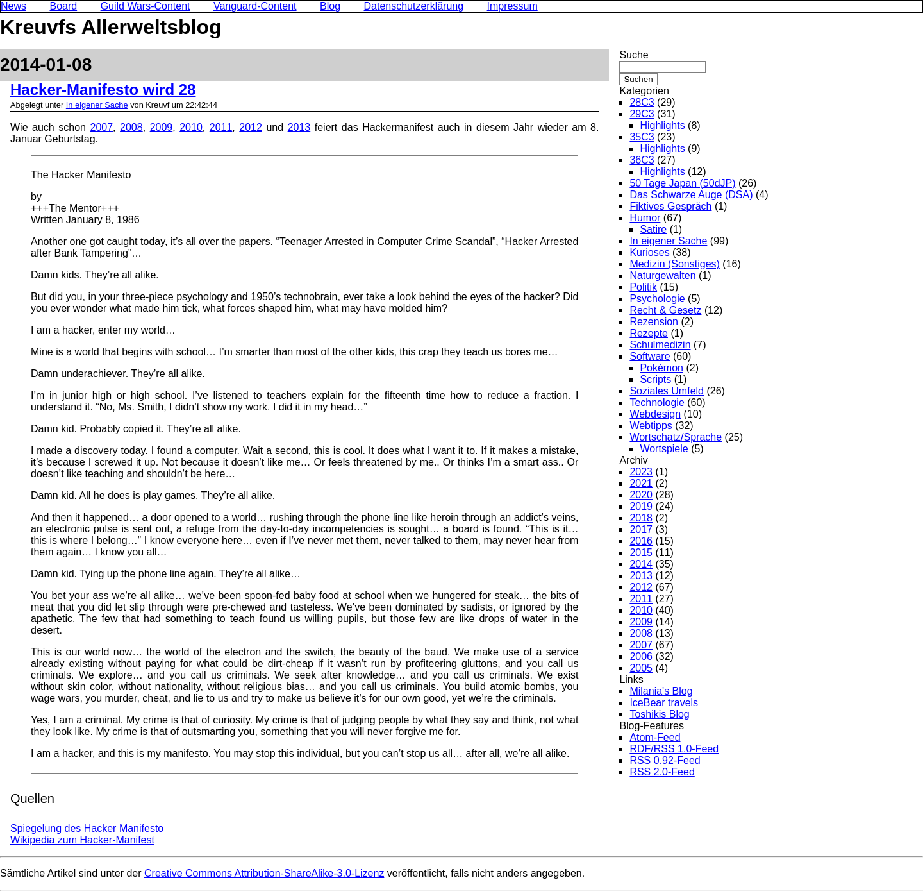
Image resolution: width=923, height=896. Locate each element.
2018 (641, 517)
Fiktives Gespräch (670, 206)
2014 (641, 564)
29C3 (641, 113)
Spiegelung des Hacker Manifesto (86, 828)
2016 (641, 541)
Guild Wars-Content (145, 6)
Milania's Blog (660, 691)
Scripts (655, 379)
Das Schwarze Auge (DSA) (691, 194)
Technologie (656, 402)
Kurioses (649, 252)
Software (649, 356)
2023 (641, 471)
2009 (161, 127)
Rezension (653, 321)
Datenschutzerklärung (414, 6)
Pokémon (661, 367)
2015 (641, 552)
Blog (330, 6)
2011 (221, 127)
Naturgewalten (662, 275)
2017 (641, 529)
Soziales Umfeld (666, 390)
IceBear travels (663, 702)
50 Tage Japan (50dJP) (682, 183)
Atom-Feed (654, 737)
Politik (643, 287)
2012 (250, 127)
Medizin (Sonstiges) (674, 263)
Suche (633, 54)
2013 (299, 127)
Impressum (512, 6)
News (13, 6)
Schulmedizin (659, 344)
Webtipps (650, 425)
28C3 (641, 102)
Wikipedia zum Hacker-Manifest (82, 839)
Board (63, 6)
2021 (641, 483)
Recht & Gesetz (665, 310)
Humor (644, 217)
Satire (653, 229)
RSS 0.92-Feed (664, 760)
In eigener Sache (97, 105)
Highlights (662, 125)
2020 (641, 494)
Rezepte (648, 333)
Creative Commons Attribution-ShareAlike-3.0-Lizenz (264, 873)
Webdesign (655, 414)
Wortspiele (664, 448)
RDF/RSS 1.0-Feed (674, 748)
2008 (131, 127)
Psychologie (657, 298)
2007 (101, 127)
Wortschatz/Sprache (675, 437)
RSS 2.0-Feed (661, 771)
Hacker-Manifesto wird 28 (102, 89)
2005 (641, 668)
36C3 (641, 160)
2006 (641, 656)
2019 (641, 506)
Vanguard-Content (255, 6)
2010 (191, 127)
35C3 (641, 136)
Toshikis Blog (659, 714)
